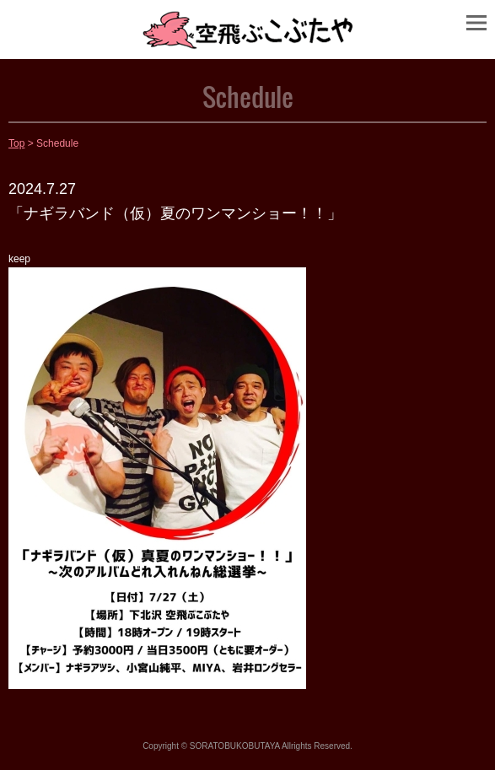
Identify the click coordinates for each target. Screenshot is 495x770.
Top (16, 143)
